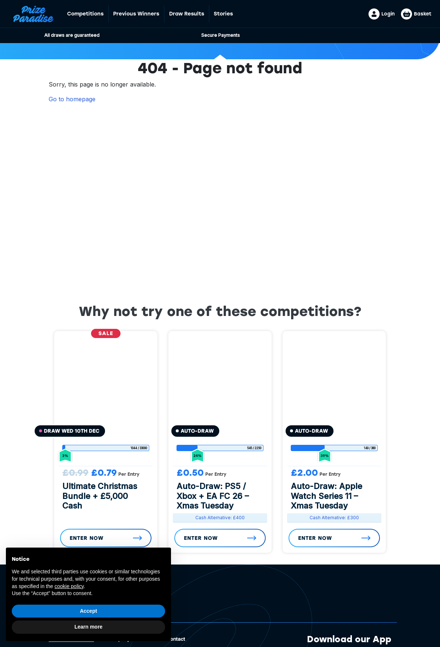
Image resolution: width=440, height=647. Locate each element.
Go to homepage (72, 99)
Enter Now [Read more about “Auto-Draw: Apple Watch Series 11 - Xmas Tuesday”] (315, 538)
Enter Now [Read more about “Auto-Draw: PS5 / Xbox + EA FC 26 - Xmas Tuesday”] (201, 538)
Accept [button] (88, 611)
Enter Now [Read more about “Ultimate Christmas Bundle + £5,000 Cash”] (87, 538)
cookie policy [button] (69, 586)
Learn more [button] (88, 627)
